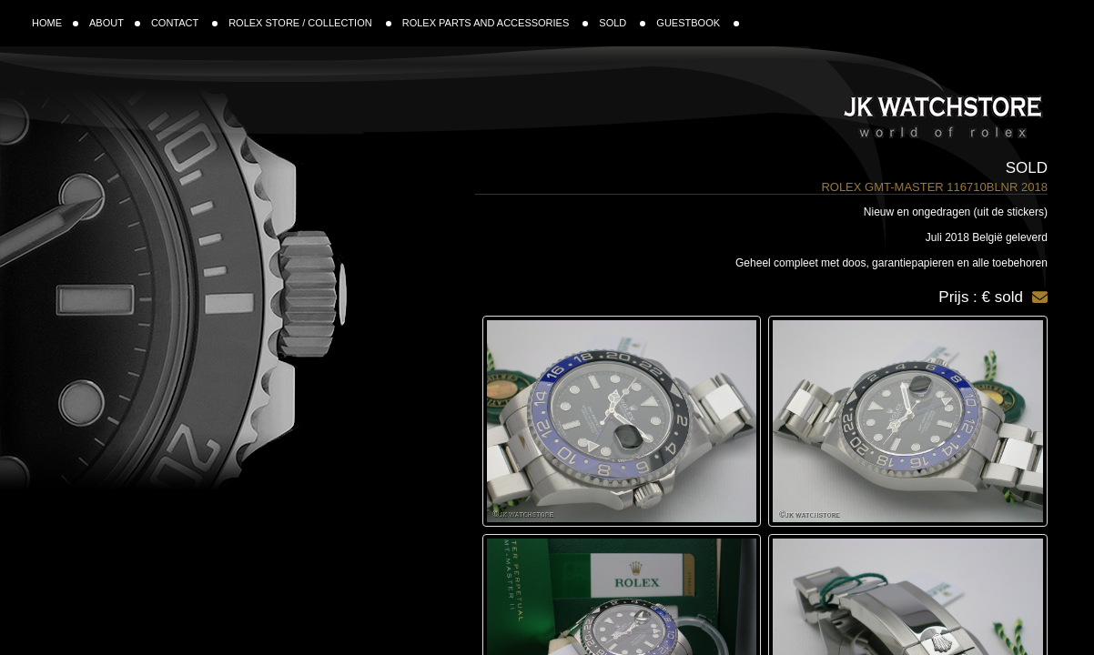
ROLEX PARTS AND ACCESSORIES (495, 22)
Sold (1027, 167)
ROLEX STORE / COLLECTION (309, 22)
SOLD (622, 22)
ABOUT (114, 22)
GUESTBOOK (697, 22)
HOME (55, 22)
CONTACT (184, 22)
